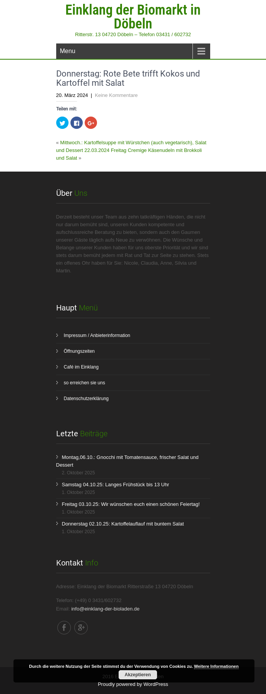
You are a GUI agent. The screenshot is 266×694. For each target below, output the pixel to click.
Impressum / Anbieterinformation (97, 335)
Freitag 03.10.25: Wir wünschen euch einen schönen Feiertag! (131, 504)
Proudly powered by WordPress (133, 684)
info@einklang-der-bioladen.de (105, 609)
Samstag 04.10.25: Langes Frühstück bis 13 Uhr (115, 484)
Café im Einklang (81, 367)
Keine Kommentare (116, 95)
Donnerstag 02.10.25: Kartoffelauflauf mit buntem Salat (123, 524)
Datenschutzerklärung (86, 398)
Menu (67, 51)
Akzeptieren (138, 674)
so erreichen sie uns (84, 382)
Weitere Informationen (216, 666)
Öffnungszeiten (79, 351)
